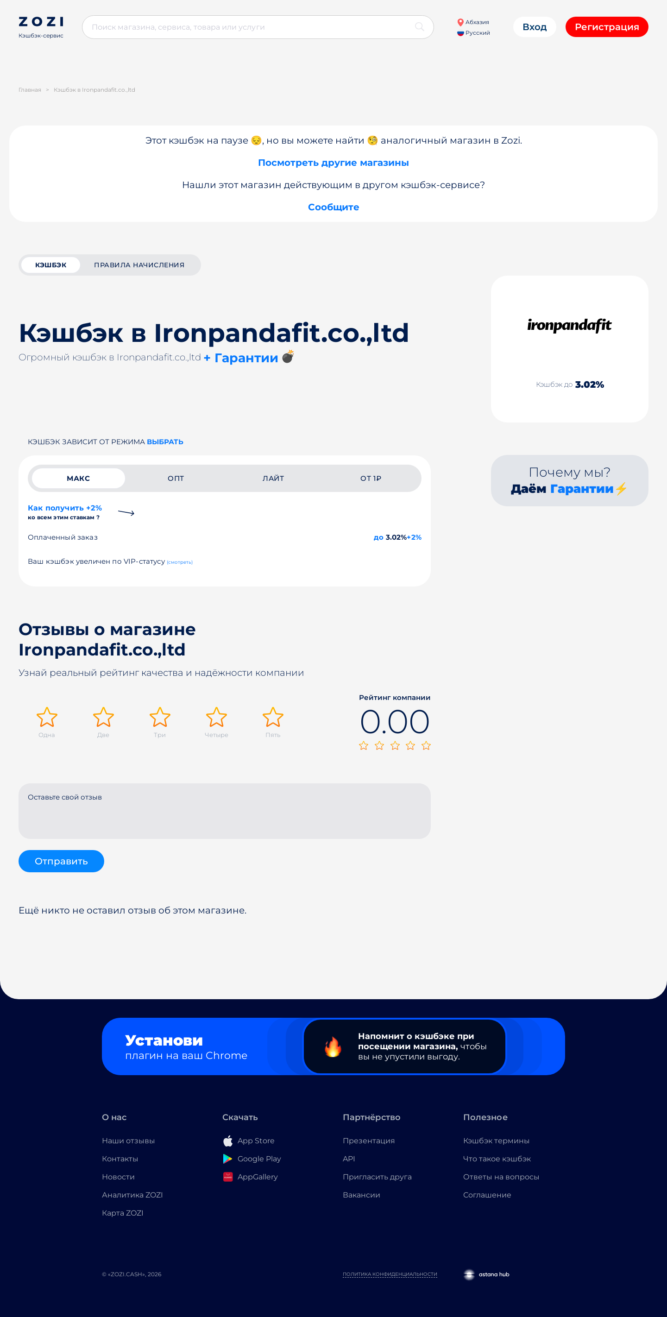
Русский (473, 32)
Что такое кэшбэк (497, 1158)
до (379, 537)
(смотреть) (180, 562)
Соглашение (487, 1195)
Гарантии (582, 488)
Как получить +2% (65, 512)
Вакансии (361, 1195)
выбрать (165, 441)
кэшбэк (50, 265)
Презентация (369, 1140)
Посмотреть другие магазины (333, 162)
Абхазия (473, 22)
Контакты (120, 1158)
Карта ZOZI (123, 1213)
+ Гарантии (240, 357)
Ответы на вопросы (501, 1176)
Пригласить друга (377, 1176)
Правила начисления (139, 265)
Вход (534, 26)
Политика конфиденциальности (390, 1274)
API (349, 1158)
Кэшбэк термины (496, 1140)
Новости (118, 1176)
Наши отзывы (128, 1140)
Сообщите (333, 207)
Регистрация (607, 26)
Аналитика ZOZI (132, 1195)
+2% (414, 537)
